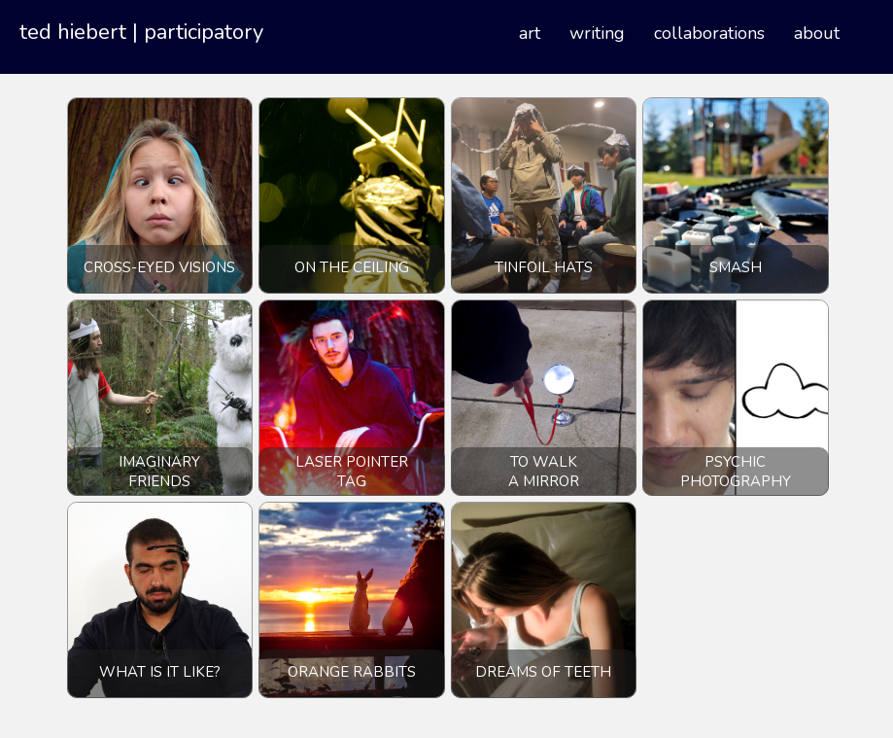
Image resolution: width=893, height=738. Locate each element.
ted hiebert (72, 32)
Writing (597, 33)
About (817, 33)
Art (529, 33)
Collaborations (709, 33)
